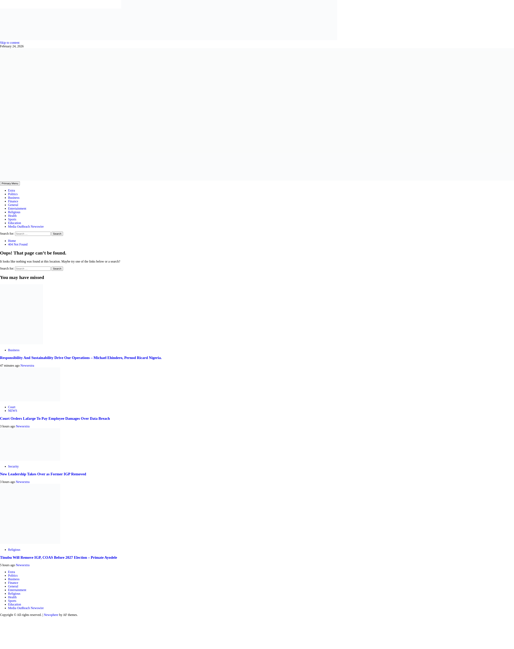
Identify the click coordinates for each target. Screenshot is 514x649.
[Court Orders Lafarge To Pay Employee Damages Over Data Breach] (30, 400)
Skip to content (9, 42)
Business (13, 197)
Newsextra (27, 365)
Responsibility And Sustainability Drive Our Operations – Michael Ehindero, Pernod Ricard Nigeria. (81, 358)
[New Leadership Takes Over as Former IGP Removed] (30, 459)
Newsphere (51, 615)
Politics (13, 194)
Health (12, 215)
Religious (14, 212)
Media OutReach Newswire (26, 226)
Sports (12, 219)
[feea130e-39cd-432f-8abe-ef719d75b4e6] (60, 39)
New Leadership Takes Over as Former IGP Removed (43, 474)
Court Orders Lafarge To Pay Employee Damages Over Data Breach (55, 418)
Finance (13, 201)
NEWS (12, 410)
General (13, 205)
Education (14, 223)
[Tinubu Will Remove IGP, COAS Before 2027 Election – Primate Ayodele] (30, 543)
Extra (11, 190)
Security (13, 466)
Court (11, 407)
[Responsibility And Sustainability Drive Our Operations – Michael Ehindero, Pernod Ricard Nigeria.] (21, 343)
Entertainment (17, 208)
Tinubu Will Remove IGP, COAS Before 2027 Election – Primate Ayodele (58, 557)
